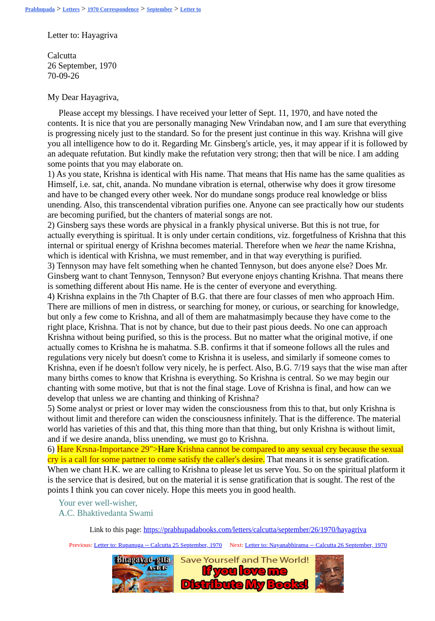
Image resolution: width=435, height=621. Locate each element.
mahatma (243, 316)
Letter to (190, 9)
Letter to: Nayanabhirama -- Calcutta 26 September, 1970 (316, 544)
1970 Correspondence (113, 9)
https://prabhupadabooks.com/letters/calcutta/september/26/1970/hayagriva (255, 529)
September (159, 9)
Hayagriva (100, 35)
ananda (136, 184)
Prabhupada (40, 9)
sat (97, 184)
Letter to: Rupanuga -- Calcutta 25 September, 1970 (158, 544)
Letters (71, 9)
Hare (166, 449)
